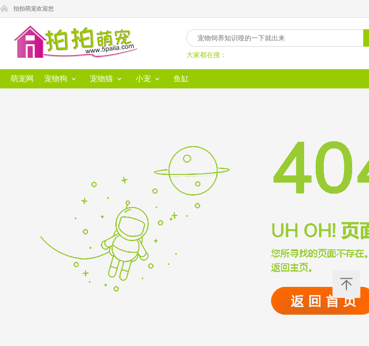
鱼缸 (187, 27)
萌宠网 (14, 27)
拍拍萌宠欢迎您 (71, 8)
